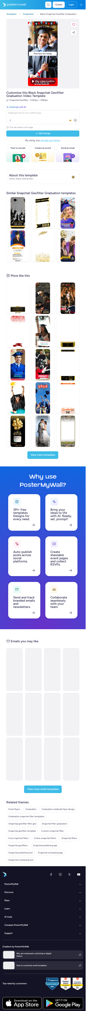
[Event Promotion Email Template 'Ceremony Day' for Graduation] (14, 714)
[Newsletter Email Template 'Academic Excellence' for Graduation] (71, 759)
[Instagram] (60, 874)
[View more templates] (42, 455)
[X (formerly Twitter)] (69, 874)
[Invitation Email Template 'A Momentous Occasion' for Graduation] (71, 714)
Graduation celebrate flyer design (58, 809)
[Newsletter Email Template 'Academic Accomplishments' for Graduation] (33, 669)
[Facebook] (51, 874)
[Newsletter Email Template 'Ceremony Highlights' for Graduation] (33, 714)
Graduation (30, 809)
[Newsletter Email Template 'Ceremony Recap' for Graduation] (52, 714)
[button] (74, 24)
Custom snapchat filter (52, 831)
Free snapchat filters (18, 838)
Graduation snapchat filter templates (26, 816)
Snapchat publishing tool (20, 852)
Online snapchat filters (45, 838)
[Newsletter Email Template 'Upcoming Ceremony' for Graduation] (52, 669)
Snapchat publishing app (45, 845)
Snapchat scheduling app (50, 852)
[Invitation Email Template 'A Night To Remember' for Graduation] (33, 759)
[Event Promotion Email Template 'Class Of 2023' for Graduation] (71, 669)
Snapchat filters (69, 838)
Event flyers (14, 809)
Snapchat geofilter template (22, 831)
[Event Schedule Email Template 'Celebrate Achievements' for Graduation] (14, 669)
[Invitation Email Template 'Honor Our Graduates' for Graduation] (52, 759)
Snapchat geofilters (18, 845)
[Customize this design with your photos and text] (43, 53)
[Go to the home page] (13, 5)
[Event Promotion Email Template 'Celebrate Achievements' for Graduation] (14, 759)
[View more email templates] (43, 789)
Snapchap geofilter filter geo (22, 823)
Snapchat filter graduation (54, 823)
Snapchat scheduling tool (20, 860)
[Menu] (81, 4)
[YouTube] (79, 874)
